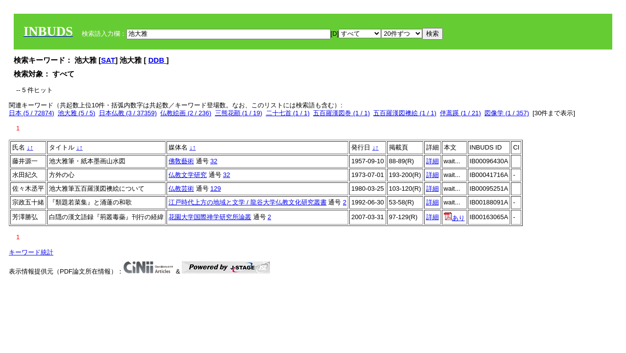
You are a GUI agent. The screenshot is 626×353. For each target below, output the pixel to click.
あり (454, 218)
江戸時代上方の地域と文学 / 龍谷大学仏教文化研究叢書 (248, 202)
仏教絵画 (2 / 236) (185, 113)
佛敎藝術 (181, 161)
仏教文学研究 (188, 174)
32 (213, 161)
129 (215, 188)
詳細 (432, 161)
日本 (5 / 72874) (31, 113)
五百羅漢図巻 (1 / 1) (341, 113)
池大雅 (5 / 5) (77, 113)
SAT (108, 60)
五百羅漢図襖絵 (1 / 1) (404, 113)
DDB (157, 60)
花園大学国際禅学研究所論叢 (210, 217)
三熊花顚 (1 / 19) (239, 113)
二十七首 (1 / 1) (288, 113)
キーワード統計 (31, 252)
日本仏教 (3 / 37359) (128, 113)
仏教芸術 (181, 188)
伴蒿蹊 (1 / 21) (460, 113)
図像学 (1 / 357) (506, 113)
